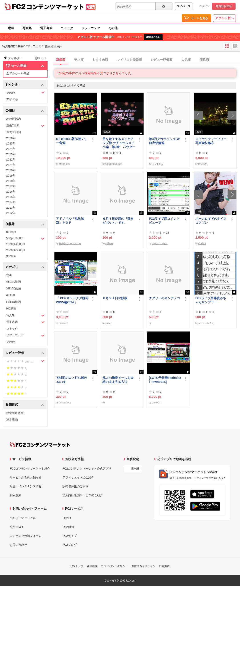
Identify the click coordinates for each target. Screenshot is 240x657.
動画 (11, 28)
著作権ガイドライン (143, 566)
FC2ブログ (69, 544)
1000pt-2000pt (15, 244)
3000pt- (11, 256)
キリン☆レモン (159, 243)
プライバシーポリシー (114, 566)
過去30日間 (13, 132)
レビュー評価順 (161, 59)
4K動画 (11, 295)
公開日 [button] (25, 111)
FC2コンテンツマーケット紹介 (30, 468)
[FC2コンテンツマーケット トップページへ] (40, 444)
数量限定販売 (15, 413)
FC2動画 (68, 527)
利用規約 (15, 495)
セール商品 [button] (25, 65)
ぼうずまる (157, 164)
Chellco (202, 243)
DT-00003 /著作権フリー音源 (71, 141)
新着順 (60, 59)
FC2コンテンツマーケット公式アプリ (86, 468)
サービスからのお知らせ (26, 477)
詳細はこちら (153, 37)
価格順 (204, 59)
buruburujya (65, 402)
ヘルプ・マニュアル (23, 518)
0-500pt (11, 232)
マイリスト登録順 (129, 59)
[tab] (147, 59)
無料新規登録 (224, 6)
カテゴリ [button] (25, 267)
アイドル (12, 99)
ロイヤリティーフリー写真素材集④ (210, 141)
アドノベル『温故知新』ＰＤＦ (70, 220)
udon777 (63, 323)
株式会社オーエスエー (70, 243)
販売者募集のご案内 (75, 486)
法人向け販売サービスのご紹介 (82, 495)
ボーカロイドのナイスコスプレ (210, 220)
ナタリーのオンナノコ (164, 298)
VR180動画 (13, 281)
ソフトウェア (90, 28)
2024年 (11, 149)
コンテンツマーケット (55, 6)
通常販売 (12, 419)
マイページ (183, 6)
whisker (109, 243)
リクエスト (17, 527)
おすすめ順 (100, 59)
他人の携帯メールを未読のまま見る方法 (118, 380)
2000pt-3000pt (15, 250)
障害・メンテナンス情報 (26, 486)
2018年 (11, 181)
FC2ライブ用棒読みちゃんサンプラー (210, 300)
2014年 (11, 202)
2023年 (11, 154)
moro (107, 323)
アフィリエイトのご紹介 (78, 477)
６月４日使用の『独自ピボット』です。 (118, 220)
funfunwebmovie (113, 164)
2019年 (11, 175)
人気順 (186, 59)
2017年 (11, 186)
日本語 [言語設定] (135, 468)
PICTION (202, 164)
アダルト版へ (224, 18)
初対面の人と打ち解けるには (71, 380)
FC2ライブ (69, 535)
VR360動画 (13, 288)
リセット (41, 58)
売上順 (79, 59)
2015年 (11, 197)
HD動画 (11, 308)
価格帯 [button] (25, 224)
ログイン (204, 6)
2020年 (11, 170)
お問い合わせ (18, 544)
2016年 (11, 191)
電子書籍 (46, 28)
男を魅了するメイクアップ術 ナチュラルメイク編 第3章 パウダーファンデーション (118, 143)
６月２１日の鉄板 (114, 298)
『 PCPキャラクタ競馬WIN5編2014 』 (72, 300)
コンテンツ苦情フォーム (26, 535)
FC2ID (66, 518)
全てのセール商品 (17, 73)
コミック (67, 28)
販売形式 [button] (25, 405)
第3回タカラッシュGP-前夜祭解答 (165, 141)
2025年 (11, 143)
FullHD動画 (13, 301)
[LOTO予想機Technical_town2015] (165, 380)
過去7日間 (25, 126)
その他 (113, 28)
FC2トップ (77, 566)
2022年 (11, 159)
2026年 (11, 138)
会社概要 (92, 566)
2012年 (11, 213)
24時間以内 (13, 118)
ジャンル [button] (25, 85)
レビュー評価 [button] (25, 353)
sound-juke (64, 164)
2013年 (11, 207)
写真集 (27, 28)
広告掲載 (164, 566)
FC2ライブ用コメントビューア (164, 220)
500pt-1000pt (25, 238)
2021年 (11, 165)
